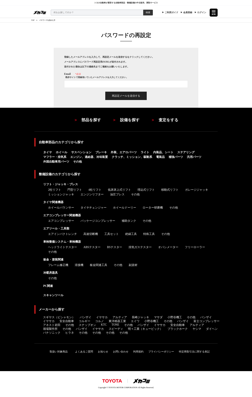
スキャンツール (53, 295)
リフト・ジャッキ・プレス (60, 184)
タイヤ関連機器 (53, 202)
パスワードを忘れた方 (47, 20)
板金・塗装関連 (53, 259)
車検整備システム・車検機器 (62, 241)
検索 (148, 12)
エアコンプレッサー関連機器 (62, 215)
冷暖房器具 (50, 272)
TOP (32, 20)
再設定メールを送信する (126, 95)
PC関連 (48, 285)
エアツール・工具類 (56, 228)
